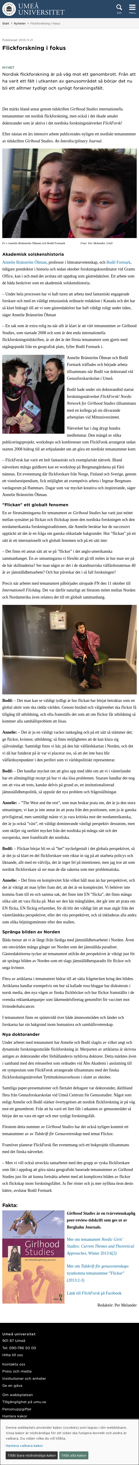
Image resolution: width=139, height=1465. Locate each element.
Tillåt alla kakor (73, 1455)
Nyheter (20, 23)
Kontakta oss (13, 1364)
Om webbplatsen (17, 1394)
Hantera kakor (14, 1416)
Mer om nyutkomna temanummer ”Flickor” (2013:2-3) (98, 1273)
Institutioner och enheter (24, 1378)
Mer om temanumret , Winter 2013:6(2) (100, 1246)
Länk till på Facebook (94, 1293)
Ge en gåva (12, 1385)
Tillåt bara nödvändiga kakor (32, 1455)
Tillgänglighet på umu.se (24, 1401)
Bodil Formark (118, 262)
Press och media (17, 1371)
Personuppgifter (16, 1409)
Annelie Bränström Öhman (24, 262)
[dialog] (69, 1442)
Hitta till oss (12, 1355)
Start (5, 23)
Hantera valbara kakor (24, 1445)
